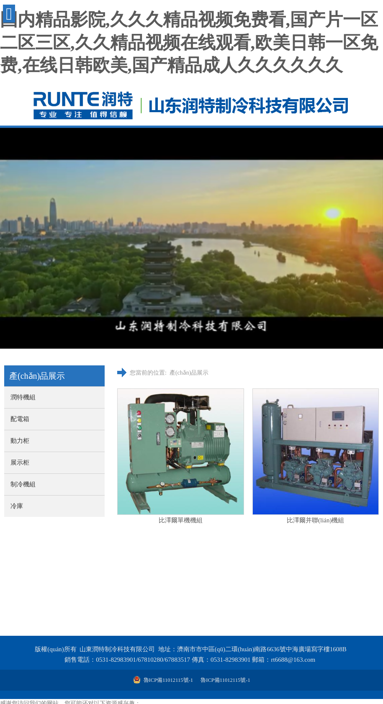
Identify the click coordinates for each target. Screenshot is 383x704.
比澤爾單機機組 (181, 520)
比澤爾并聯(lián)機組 (315, 520)
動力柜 (19, 440)
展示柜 (19, 462)
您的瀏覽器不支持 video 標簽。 (191, 237)
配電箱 (19, 419)
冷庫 (16, 506)
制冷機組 (23, 484)
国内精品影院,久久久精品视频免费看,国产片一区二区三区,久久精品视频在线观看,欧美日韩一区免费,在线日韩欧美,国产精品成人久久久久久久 (189, 42)
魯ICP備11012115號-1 (224, 680)
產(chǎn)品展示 (189, 373)
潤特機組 (23, 397)
